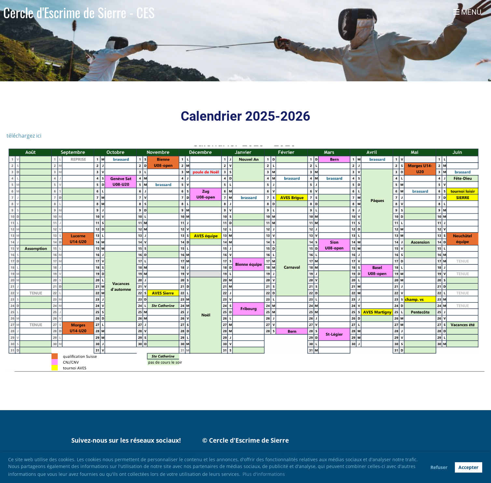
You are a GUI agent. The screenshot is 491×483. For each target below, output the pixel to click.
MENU (467, 12)
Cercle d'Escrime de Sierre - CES (79, 12)
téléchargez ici (25, 135)
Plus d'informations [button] (264, 474)
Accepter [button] (468, 467)
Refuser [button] (438, 467)
